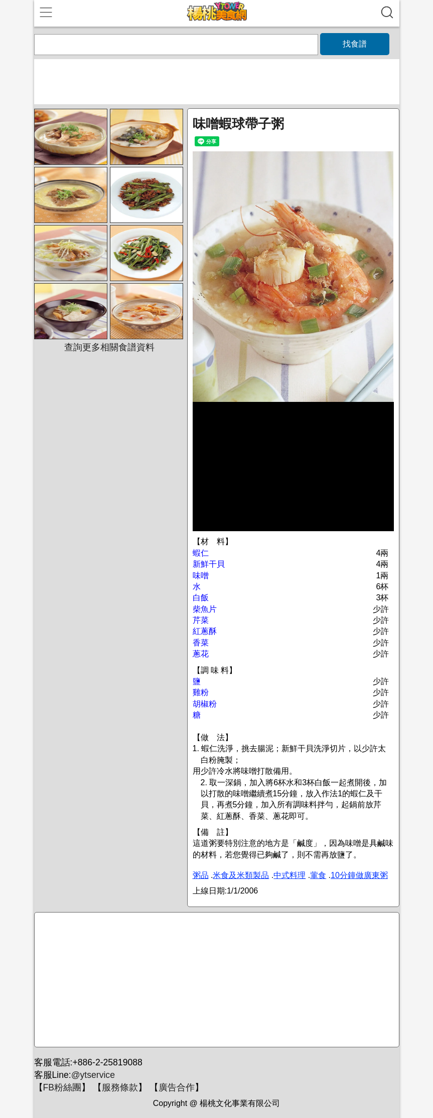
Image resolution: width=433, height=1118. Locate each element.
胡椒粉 (205, 704)
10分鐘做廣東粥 (359, 875)
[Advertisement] (215, 980)
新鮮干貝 (209, 564)
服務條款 (120, 1087)
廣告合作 (177, 1087)
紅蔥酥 (205, 631)
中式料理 (289, 875)
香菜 (201, 642)
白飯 (201, 597)
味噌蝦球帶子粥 (238, 124)
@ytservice (93, 1075)
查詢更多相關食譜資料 (109, 347)
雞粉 (201, 692)
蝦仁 (201, 553)
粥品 (201, 875)
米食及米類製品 (241, 875)
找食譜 (355, 44)
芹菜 (201, 620)
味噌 (201, 575)
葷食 (318, 875)
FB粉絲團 (62, 1087)
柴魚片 (205, 609)
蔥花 (201, 653)
